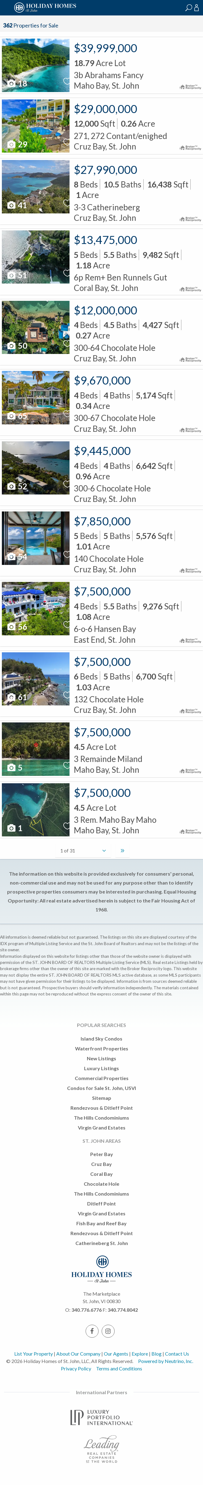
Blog (156, 1354)
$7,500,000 (102, 591)
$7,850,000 (102, 521)
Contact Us (177, 1354)
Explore (140, 1354)
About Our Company (78, 1354)
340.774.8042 (123, 1310)
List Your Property (33, 1354)
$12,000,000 (105, 310)
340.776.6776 (86, 1310)
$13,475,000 (105, 239)
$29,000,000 (105, 109)
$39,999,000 (105, 48)
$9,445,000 (102, 450)
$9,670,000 (102, 380)
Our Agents (116, 1354)
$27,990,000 (105, 169)
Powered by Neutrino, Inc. (165, 1361)
